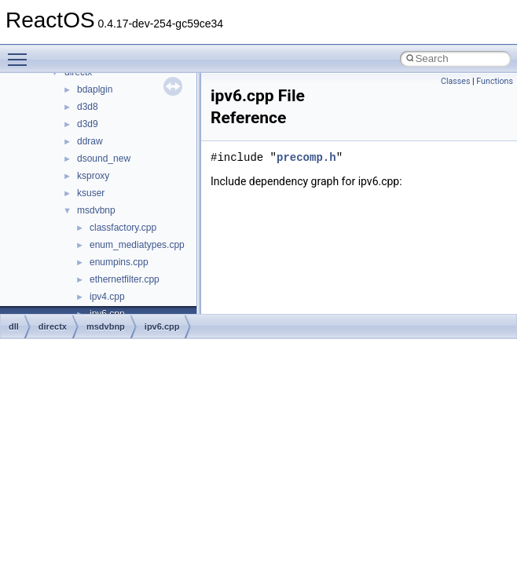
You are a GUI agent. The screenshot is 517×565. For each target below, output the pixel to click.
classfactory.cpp (123, 227)
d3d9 (87, 123)
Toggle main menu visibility (21, 52)
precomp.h (306, 157)
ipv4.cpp (107, 296)
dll (14, 326)
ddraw (90, 141)
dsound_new (103, 158)
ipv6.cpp (162, 326)
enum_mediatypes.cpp (137, 244)
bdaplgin (94, 89)
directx (52, 326)
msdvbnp (96, 210)
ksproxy (93, 175)
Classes (455, 81)
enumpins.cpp (119, 262)
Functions (494, 81)
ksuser (90, 193)
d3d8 (87, 106)
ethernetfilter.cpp (125, 279)
